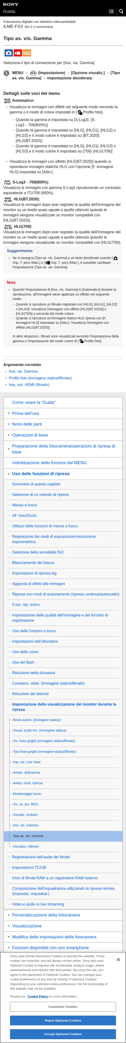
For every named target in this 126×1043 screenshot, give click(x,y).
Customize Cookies (63, 1010)
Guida (9, 11)
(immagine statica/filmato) (40, 378)
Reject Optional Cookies (63, 1023)
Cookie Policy (38, 999)
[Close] (118, 962)
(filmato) (29, 385)
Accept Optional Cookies (63, 1037)
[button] (121, 11)
